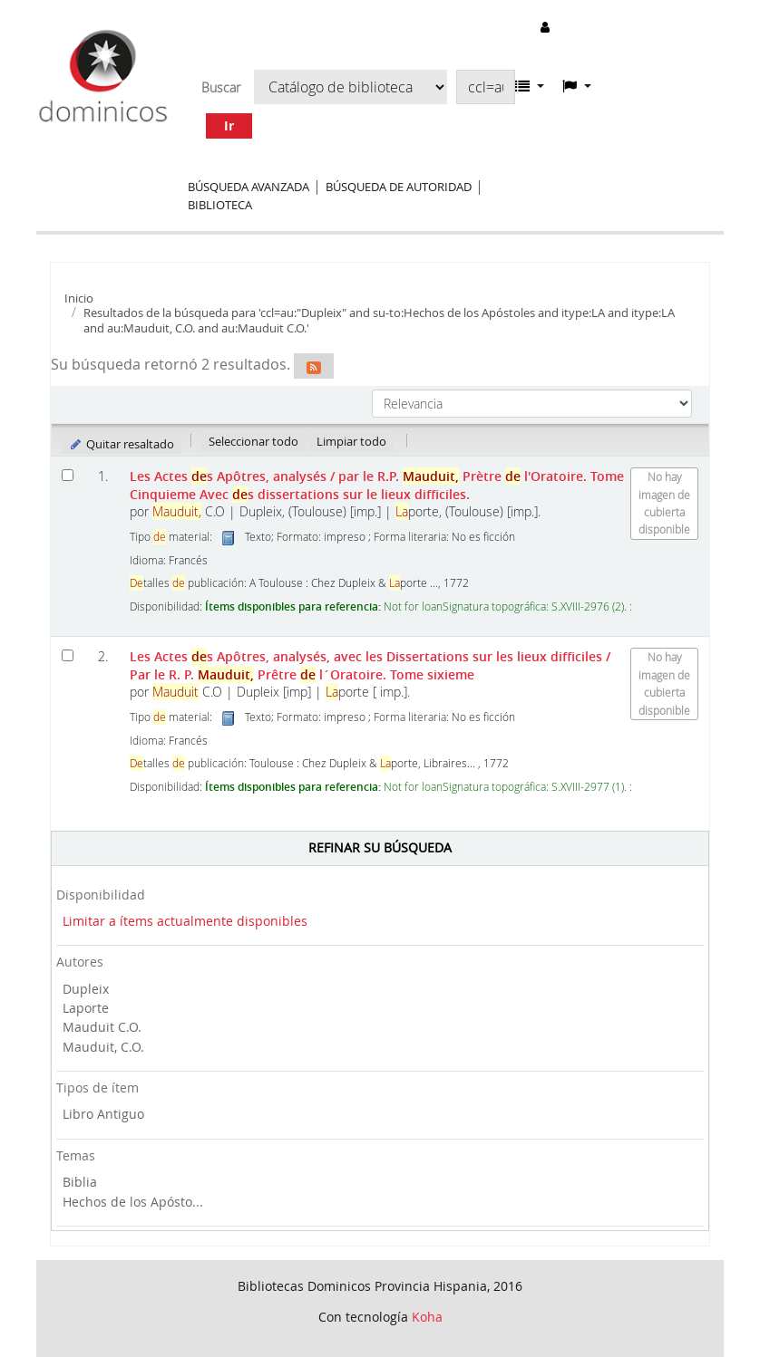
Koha (427, 1316)
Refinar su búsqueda (380, 847)
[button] (529, 86)
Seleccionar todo (253, 441)
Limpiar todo (351, 441)
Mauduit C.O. (102, 1026)
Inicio (78, 298)
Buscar (220, 88)
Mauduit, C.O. (103, 1046)
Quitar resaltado (121, 444)
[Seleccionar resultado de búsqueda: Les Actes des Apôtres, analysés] (67, 475)
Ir (229, 125)
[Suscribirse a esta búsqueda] (314, 366)
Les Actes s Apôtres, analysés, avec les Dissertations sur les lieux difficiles (370, 665)
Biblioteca (220, 205)
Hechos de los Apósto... (133, 1201)
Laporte (86, 1007)
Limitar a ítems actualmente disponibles (185, 920)
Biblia (80, 1181)
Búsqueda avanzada (248, 186)
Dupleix (86, 988)
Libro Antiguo (103, 1113)
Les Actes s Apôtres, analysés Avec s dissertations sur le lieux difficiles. (377, 484)
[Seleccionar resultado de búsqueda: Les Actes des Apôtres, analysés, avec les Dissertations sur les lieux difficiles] (67, 655)
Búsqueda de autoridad (399, 186)
